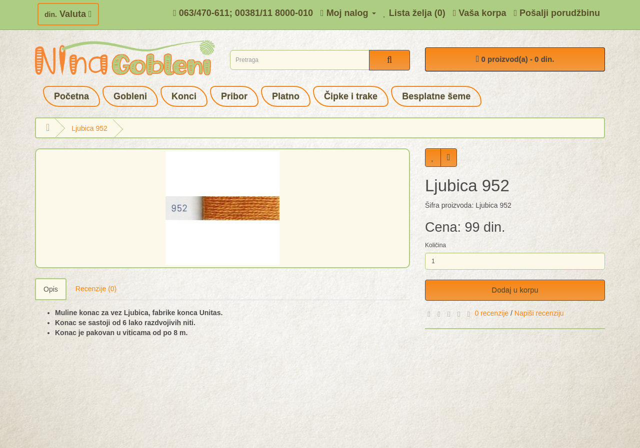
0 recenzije (491, 313)
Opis (51, 289)
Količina (435, 245)
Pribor (234, 96)
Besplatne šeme (436, 96)
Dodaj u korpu (515, 290)
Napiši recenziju (539, 313)
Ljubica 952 (90, 128)
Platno (286, 96)
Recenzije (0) (96, 289)
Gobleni (130, 96)
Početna (71, 96)
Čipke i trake (351, 96)
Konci (184, 96)
